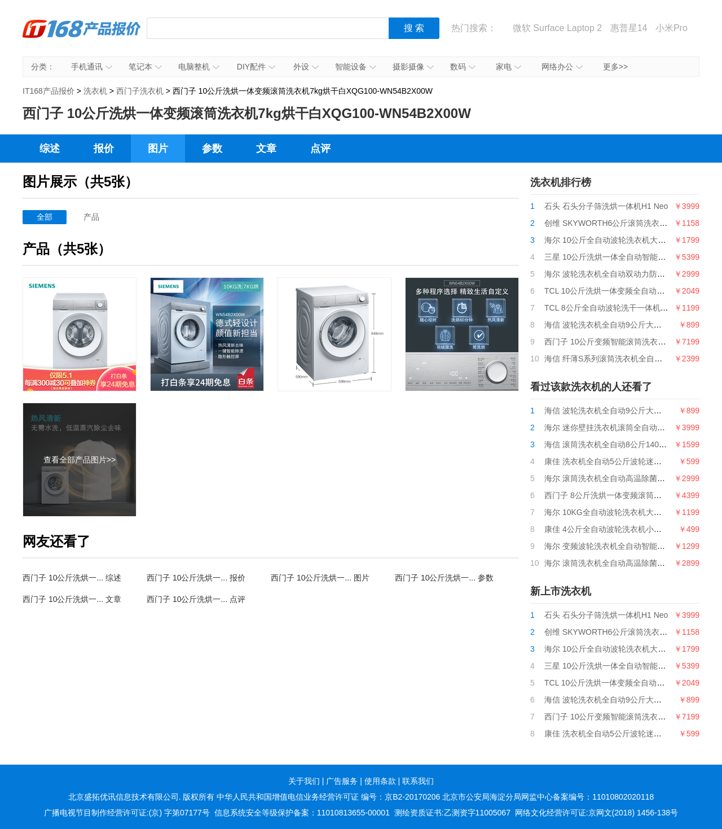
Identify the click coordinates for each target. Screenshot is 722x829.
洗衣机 (95, 90)
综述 (49, 148)
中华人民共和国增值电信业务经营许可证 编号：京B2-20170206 (328, 796)
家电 (508, 66)
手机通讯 (91, 66)
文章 (266, 148)
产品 (91, 216)
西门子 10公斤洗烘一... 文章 (72, 599)
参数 (212, 148)
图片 (158, 148)
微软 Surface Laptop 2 (557, 28)
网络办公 (562, 66)
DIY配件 (256, 66)
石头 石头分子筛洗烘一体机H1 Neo (606, 206)
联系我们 (418, 781)
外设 (306, 66)
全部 (44, 216)
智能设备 (355, 66)
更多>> (615, 66)
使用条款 (380, 781)
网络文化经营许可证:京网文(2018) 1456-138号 (596, 812)
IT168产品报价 (82, 36)
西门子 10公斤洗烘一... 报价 (196, 577)
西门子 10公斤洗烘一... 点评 (196, 599)
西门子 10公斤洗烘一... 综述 (72, 577)
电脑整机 (198, 66)
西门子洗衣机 (140, 90)
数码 (463, 66)
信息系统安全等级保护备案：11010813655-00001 (302, 812)
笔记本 (145, 66)
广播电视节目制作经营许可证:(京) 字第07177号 (127, 812)
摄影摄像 (413, 66)
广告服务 (342, 781)
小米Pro (671, 28)
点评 (320, 148)
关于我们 (304, 781)
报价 (104, 148)
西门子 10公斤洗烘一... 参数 (444, 577)
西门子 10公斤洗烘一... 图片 (320, 577)
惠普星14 (629, 28)
